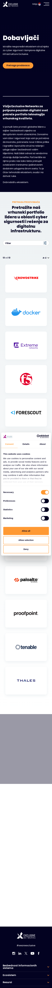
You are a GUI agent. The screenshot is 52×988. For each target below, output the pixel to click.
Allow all (26, 531)
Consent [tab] (9, 444)
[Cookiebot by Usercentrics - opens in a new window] (37, 436)
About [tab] (43, 444)
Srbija (36, 4)
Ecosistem (9, 975)
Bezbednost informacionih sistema (20, 966)
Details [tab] (26, 444)
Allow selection (26, 540)
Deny (26, 549)
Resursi (7, 982)
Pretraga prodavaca (18, 65)
